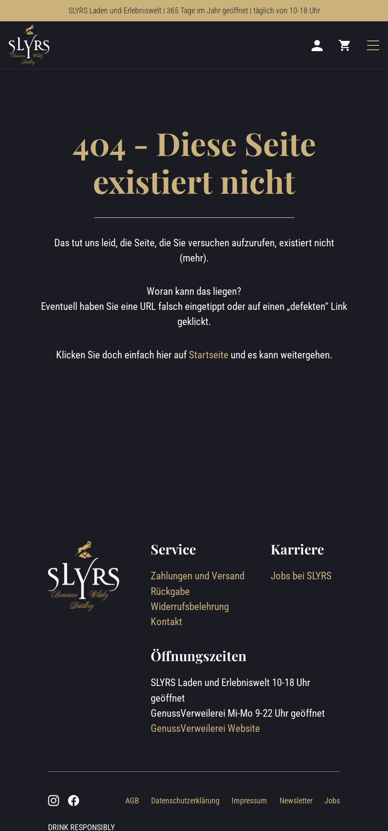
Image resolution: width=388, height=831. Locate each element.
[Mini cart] (345, 44)
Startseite (208, 355)
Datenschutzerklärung (185, 800)
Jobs (332, 800)
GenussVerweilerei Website (205, 729)
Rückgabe (170, 592)
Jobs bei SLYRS (301, 576)
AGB (132, 800)
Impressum (249, 800)
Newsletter (296, 800)
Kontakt (166, 622)
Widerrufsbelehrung (190, 607)
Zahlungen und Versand (197, 576)
